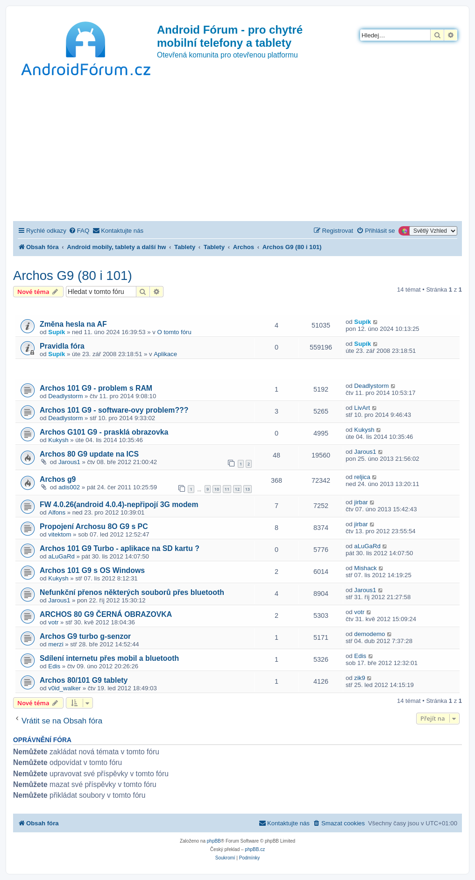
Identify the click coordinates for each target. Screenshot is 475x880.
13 (247, 489)
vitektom (59, 534)
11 (227, 489)
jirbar (361, 502)
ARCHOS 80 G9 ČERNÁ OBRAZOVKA (106, 614)
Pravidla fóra (62, 346)
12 (237, 489)
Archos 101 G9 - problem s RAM (96, 388)
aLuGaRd (61, 556)
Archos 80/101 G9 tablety (84, 680)
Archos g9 (58, 479)
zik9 (359, 677)
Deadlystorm (65, 396)
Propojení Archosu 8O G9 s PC (94, 526)
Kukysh (58, 440)
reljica (362, 476)
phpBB (214, 841)
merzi (55, 644)
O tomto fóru (174, 332)
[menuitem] (79, 230)
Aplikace (165, 354)
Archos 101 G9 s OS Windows (92, 570)
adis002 (69, 487)
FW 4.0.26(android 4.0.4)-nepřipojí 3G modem (119, 504)
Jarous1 (69, 461)
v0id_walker (64, 688)
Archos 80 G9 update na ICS (89, 454)
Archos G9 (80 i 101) (72, 275)
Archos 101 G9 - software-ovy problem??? (114, 410)
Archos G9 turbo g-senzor (85, 636)
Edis (54, 666)
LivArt (362, 407)
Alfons (56, 512)
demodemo (369, 633)
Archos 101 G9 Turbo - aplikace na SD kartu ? (119, 548)
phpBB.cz (255, 849)
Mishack (365, 568)
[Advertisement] (237, 151)
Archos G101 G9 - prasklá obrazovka (104, 432)
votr (53, 622)
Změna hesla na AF (73, 324)
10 (216, 489)
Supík (56, 332)
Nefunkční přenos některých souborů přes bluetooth (132, 592)
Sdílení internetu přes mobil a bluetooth (109, 658)
